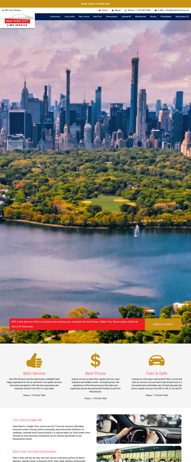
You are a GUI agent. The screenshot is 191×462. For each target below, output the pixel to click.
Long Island (69, 16)
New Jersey (84, 16)
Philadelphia (166, 16)
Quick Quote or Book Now (95, 3)
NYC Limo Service (13, 10)
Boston (153, 16)
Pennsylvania (111, 16)
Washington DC (182, 16)
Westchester (140, 16)
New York (97, 16)
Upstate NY (126, 16)
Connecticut (55, 16)
